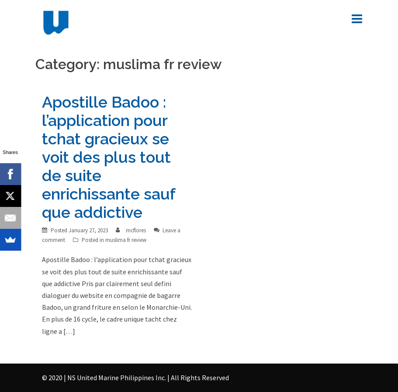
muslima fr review (125, 240)
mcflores (136, 230)
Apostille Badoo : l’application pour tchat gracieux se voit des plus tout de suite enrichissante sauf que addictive (108, 157)
